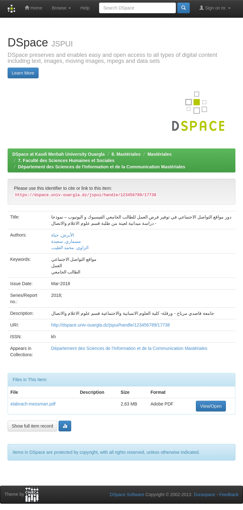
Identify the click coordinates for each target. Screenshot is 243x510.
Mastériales (159, 154)
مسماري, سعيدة (66, 241)
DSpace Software (127, 494)
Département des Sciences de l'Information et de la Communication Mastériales (101, 166)
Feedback (229, 494)
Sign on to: (215, 7)
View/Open (210, 406)
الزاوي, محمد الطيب (70, 247)
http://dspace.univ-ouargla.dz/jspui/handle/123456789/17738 (110, 324)
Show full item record (32, 426)
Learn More (23, 72)
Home (33, 7)
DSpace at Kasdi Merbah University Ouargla (58, 154)
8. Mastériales (125, 154)
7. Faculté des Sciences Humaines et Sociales (66, 160)
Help (85, 7)
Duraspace (204, 494)
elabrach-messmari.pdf (32, 403)
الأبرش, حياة (62, 234)
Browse (61, 7)
